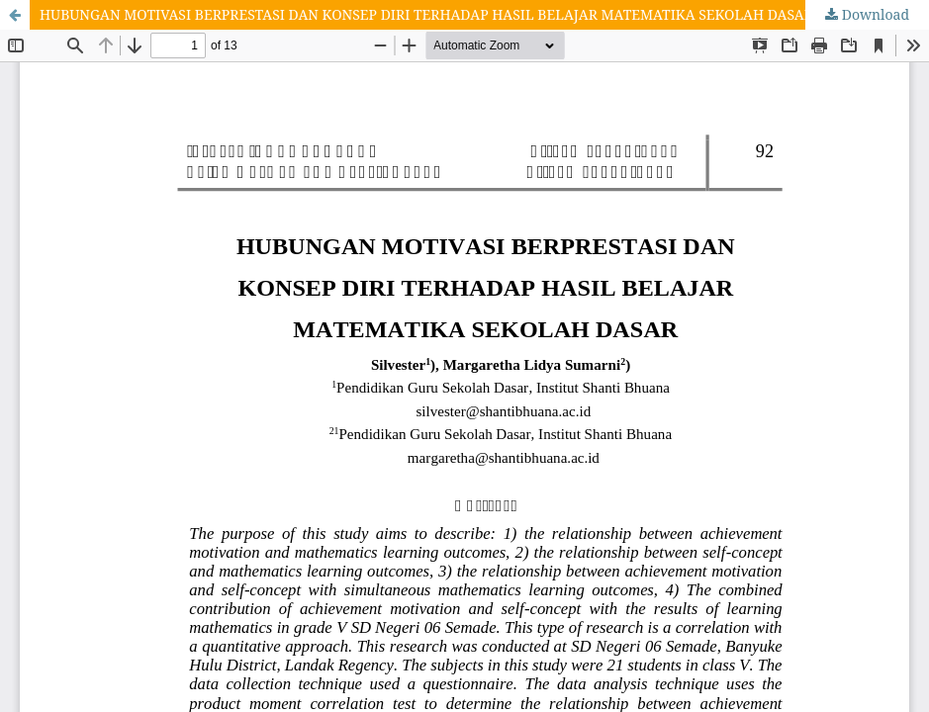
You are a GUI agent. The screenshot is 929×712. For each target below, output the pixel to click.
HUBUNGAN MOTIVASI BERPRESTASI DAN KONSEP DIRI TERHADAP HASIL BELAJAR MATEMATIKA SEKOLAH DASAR (426, 14)
